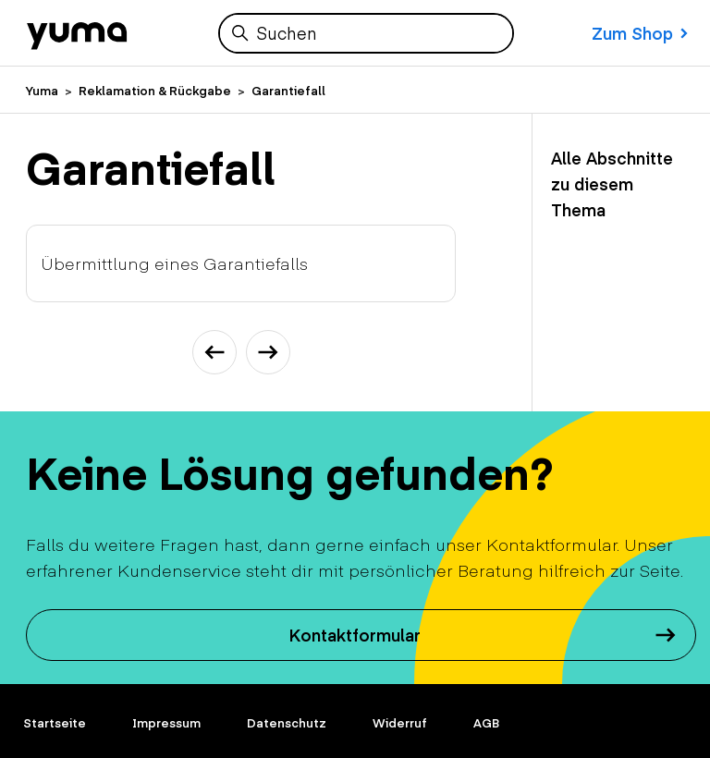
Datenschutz (286, 723)
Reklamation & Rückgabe (155, 90)
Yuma (42, 90)
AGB (486, 723)
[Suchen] (366, 33)
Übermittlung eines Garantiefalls (174, 263)
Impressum (166, 723)
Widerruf (400, 723)
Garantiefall (288, 90)
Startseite (54, 723)
